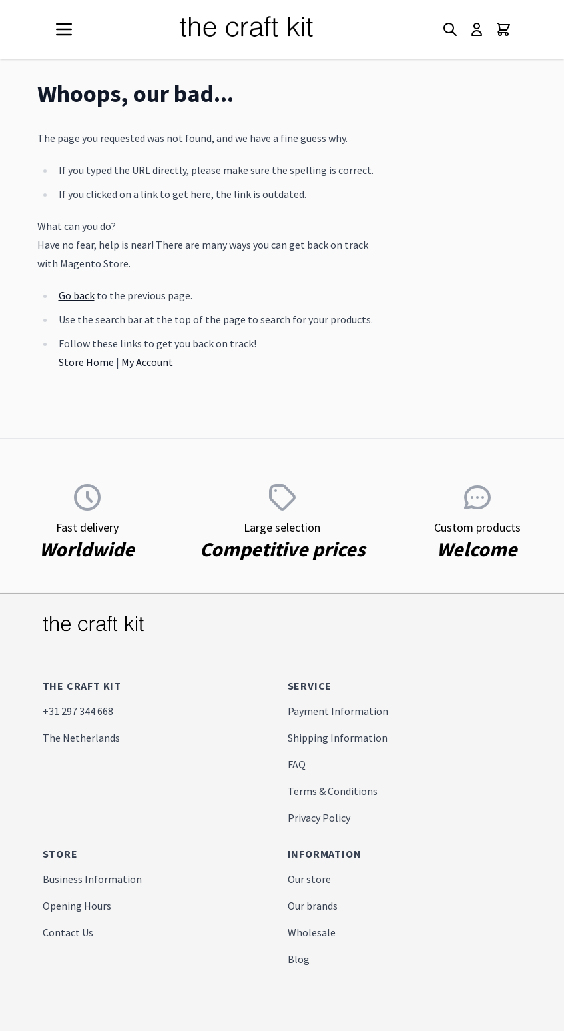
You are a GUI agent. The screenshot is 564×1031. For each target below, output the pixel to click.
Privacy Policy (319, 817)
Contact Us (68, 932)
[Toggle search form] (450, 29)
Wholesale (312, 932)
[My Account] (476, 29)
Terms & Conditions (333, 791)
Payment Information (338, 711)
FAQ (297, 764)
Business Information (92, 879)
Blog (299, 959)
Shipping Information (338, 737)
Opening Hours (77, 905)
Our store (309, 879)
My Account (147, 362)
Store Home (86, 362)
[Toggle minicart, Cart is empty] (503, 29)
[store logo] (262, 29)
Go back (77, 295)
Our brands (313, 905)
